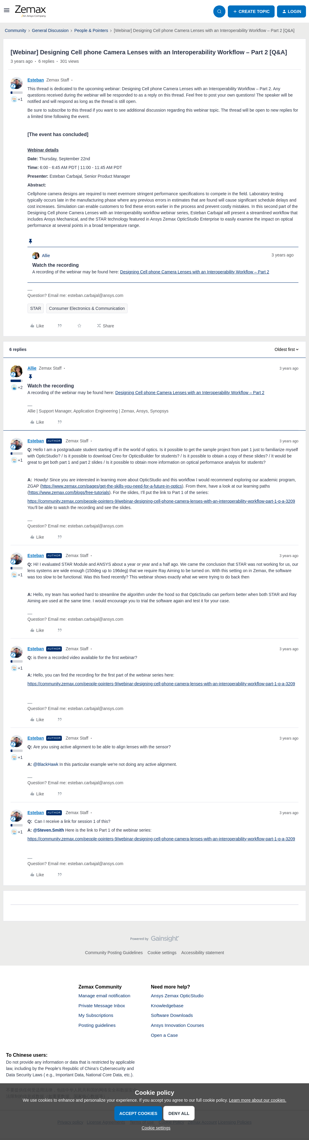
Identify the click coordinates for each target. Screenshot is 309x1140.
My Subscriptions (96, 1016)
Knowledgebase (168, 1006)
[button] (6, 12)
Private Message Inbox (103, 1006)
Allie (46, 255)
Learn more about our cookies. (257, 1100)
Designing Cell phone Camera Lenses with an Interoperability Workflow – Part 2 (194, 271)
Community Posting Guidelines (114, 952)
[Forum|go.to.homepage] (30, 11)
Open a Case (165, 1037)
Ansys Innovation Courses (179, 1026)
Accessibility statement (202, 952)
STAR (35, 308)
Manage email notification (105, 995)
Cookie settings (162, 952)
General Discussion (50, 30)
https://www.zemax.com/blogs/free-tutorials (69, 492)
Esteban (35, 80)
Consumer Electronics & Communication (87, 308)
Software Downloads (173, 1016)
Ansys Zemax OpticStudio (178, 995)
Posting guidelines (98, 1026)
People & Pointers (91, 30)
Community (15, 30)
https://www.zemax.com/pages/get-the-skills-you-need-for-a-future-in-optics (111, 486)
